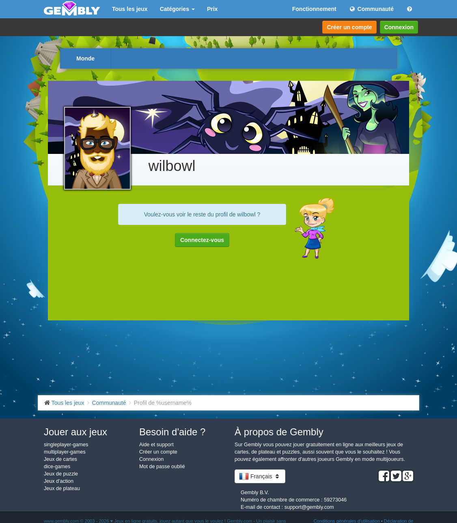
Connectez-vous (202, 240)
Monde (85, 58)
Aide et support (156, 444)
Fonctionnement (314, 9)
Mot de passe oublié (162, 466)
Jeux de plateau (62, 488)
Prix (212, 9)
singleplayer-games (66, 444)
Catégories (177, 9)
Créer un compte (349, 27)
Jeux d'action (58, 481)
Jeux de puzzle (61, 474)
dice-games (57, 466)
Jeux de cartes (60, 459)
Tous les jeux (130, 9)
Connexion (399, 27)
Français (260, 476)
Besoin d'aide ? (172, 431)
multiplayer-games (65, 452)
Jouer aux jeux (75, 431)
